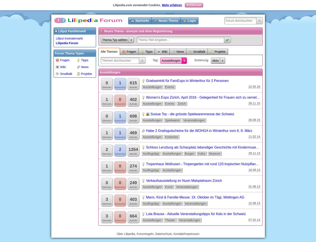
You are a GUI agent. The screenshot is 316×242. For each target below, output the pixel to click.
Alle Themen (109, 51)
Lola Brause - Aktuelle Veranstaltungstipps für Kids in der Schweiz (196, 214)
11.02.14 (254, 136)
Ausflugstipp (151, 153)
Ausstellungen (171, 60)
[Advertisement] (70, 144)
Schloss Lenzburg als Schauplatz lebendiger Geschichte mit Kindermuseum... (205, 147)
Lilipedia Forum (67, 43)
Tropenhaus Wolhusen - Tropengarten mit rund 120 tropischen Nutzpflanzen (203, 164)
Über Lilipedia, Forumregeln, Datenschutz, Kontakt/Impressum (158, 234)
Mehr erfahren (172, 5)
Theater (170, 220)
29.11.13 (254, 153)
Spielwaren (172, 120)
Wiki (61, 67)
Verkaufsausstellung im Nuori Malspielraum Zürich (184, 180)
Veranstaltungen (194, 120)
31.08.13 (254, 186)
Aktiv (215, 60)
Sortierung (201, 60)
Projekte (84, 74)
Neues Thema (168, 20)
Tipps (82, 60)
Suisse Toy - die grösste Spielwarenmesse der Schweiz (192, 114)
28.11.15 (254, 103)
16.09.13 (254, 170)
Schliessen (194, 5)
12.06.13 (254, 203)
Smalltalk (64, 74)
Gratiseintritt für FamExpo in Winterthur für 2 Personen (187, 81)
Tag (155, 60)
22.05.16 (254, 86)
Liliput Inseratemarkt (69, 38)
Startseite (142, 20)
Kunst (169, 187)
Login (192, 20)
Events (169, 87)
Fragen (63, 60)
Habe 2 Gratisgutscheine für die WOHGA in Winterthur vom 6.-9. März (199, 131)
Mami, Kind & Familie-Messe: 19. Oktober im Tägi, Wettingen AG (195, 197)
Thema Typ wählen (115, 40)
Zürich (182, 103)
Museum (214, 153)
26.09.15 (254, 120)
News (83, 67)
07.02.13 (254, 220)
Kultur (202, 153)
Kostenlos (171, 137)
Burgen (189, 153)
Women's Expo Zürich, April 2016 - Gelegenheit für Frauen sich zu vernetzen (204, 97)
